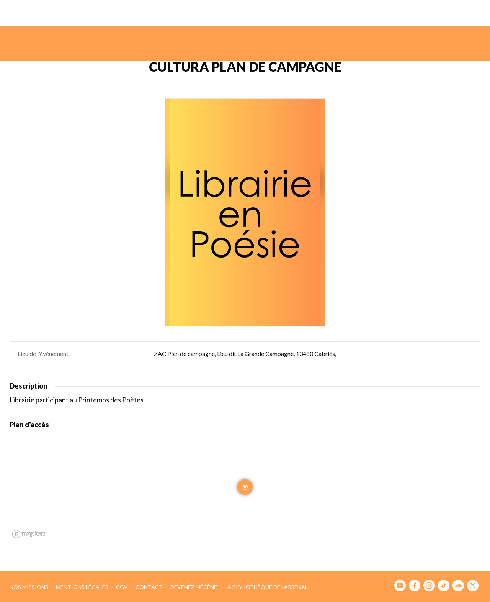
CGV (122, 587)
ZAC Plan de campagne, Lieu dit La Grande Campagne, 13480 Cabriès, (245, 353)
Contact (149, 587)
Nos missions (29, 587)
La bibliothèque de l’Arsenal (266, 587)
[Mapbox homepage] (29, 534)
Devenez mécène (193, 587)
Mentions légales (82, 587)
